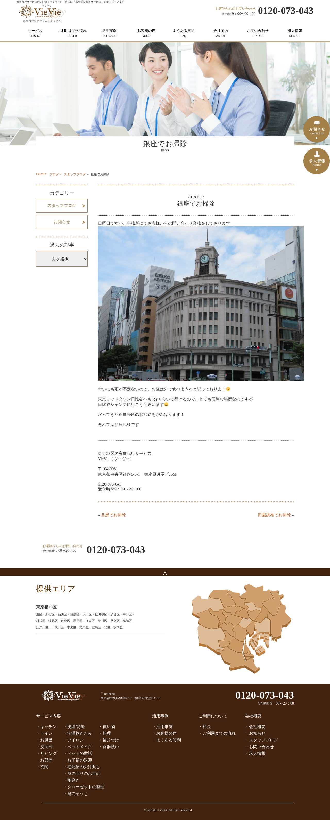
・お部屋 (44, 760)
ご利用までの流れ (72, 33)
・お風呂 (44, 740)
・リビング (46, 753)
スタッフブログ (75, 174)
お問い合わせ (257, 33)
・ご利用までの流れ (217, 733)
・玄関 (42, 767)
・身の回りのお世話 (81, 773)
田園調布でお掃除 (274, 515)
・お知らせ (255, 733)
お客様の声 (146, 33)
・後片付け (108, 740)
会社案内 (220, 33)
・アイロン (73, 740)
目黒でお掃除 (113, 515)
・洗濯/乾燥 (74, 726)
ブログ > (55, 174)
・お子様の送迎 (77, 760)
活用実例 (109, 33)
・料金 (205, 726)
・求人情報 (255, 753)
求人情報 (295, 33)
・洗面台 (44, 746)
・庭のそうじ (75, 793)
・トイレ (44, 733)
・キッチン (46, 726)
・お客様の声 (164, 733)
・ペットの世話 (77, 753)
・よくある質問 (166, 740)
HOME (40, 174)
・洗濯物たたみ (77, 733)
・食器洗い (108, 746)
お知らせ (62, 222)
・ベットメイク (77, 746)
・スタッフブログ (261, 740)
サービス (35, 33)
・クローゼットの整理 (83, 787)
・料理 (104, 733)
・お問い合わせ (259, 746)
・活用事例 (162, 726)
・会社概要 (255, 726)
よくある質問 (183, 33)
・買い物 (106, 726)
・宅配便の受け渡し (81, 767)
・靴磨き (71, 780)
